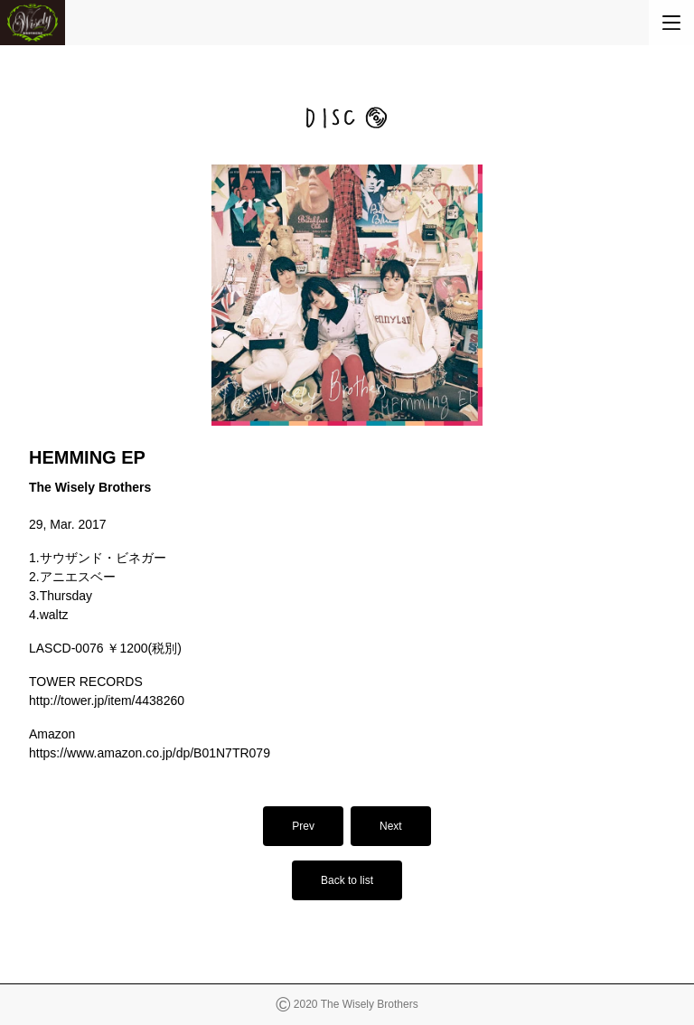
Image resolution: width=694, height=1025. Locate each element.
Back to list (347, 880)
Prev (303, 826)
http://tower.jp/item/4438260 (106, 700)
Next (391, 826)
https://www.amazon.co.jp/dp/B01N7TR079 (149, 753)
